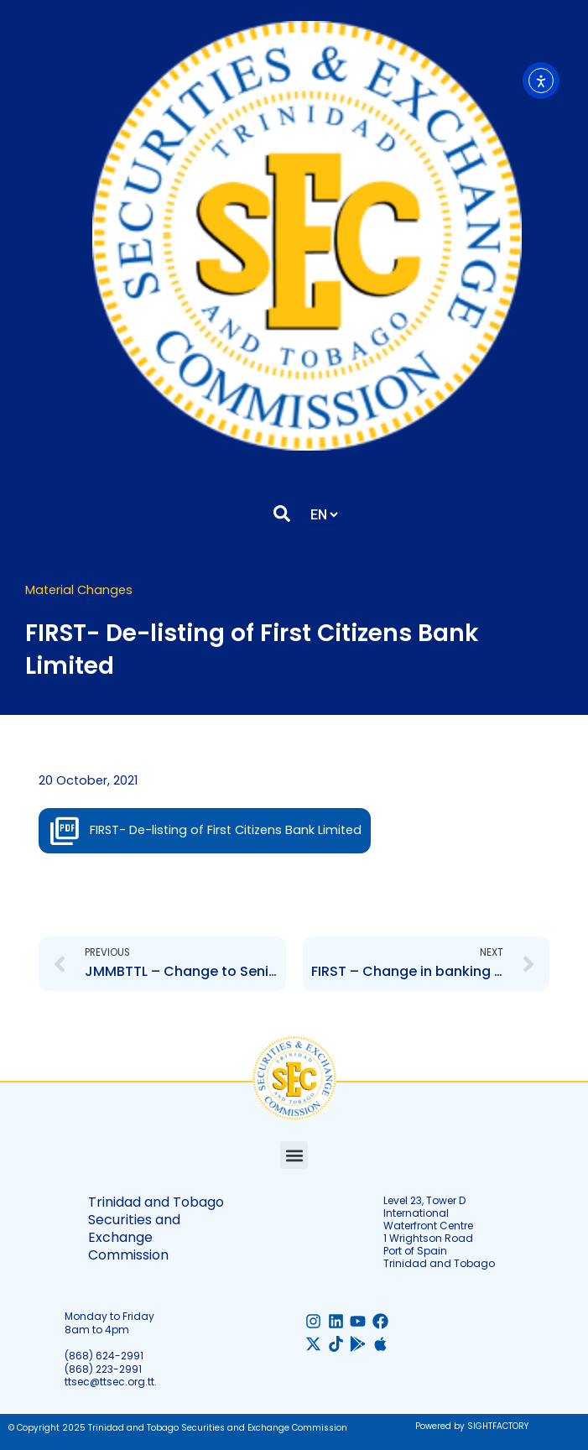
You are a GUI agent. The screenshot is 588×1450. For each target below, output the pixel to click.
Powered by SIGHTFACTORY (471, 1426)
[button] (294, 1155)
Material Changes (79, 590)
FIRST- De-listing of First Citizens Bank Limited (226, 829)
